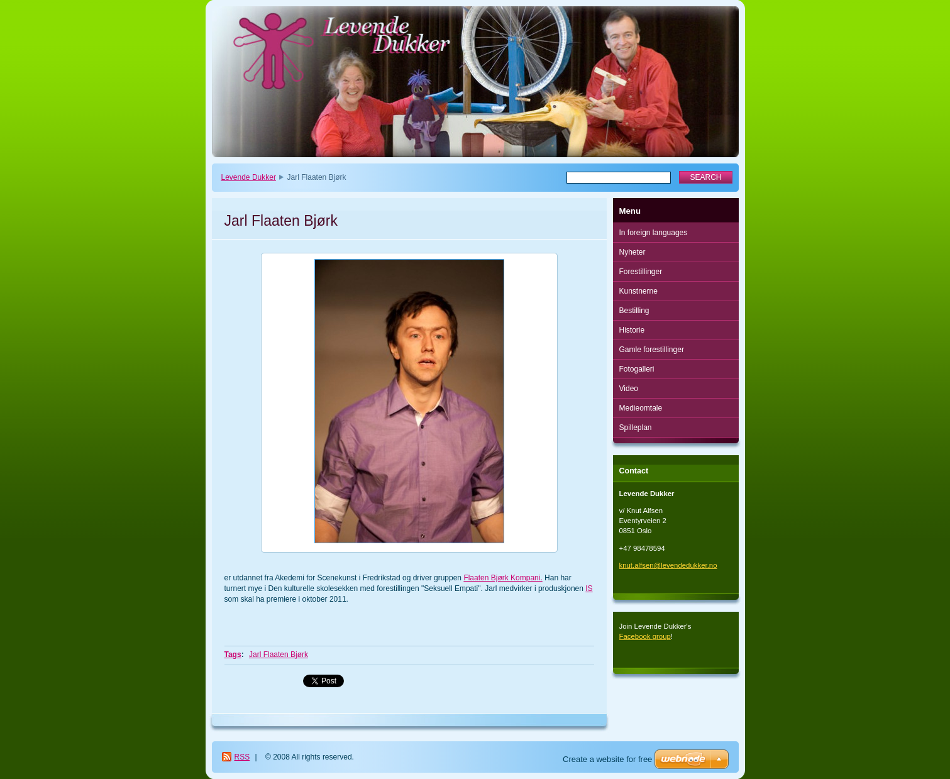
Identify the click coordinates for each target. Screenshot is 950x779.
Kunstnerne (638, 291)
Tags (232, 654)
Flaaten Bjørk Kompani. (502, 577)
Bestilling (634, 310)
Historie (632, 330)
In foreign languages (653, 232)
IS (588, 588)
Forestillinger (641, 271)
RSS (242, 757)
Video (628, 388)
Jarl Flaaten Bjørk (278, 654)
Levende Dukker (248, 177)
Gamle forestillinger (651, 349)
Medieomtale (641, 408)
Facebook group (645, 636)
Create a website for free (607, 759)
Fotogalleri (637, 369)
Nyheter (632, 252)
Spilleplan (635, 427)
